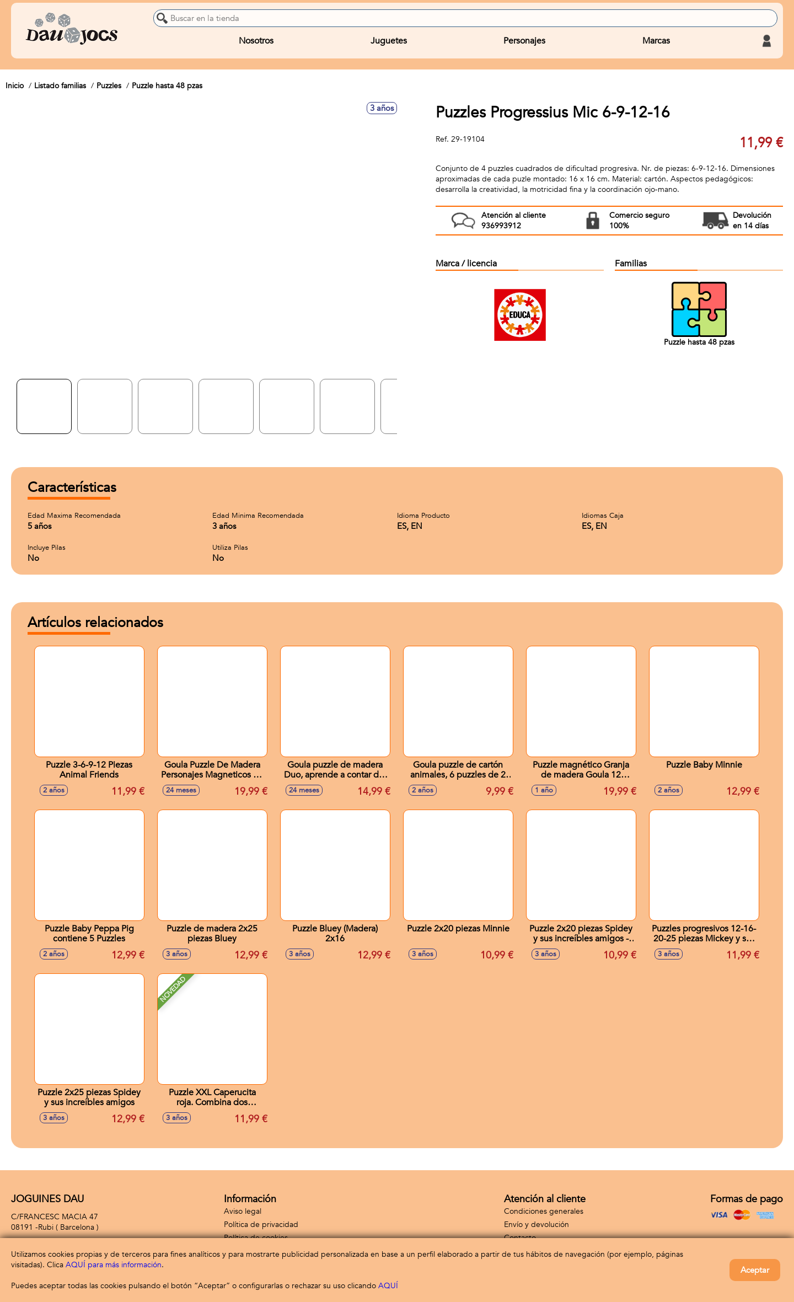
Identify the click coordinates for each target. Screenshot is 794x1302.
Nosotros (256, 41)
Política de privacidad (261, 1224)
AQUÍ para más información (114, 1265)
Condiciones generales (543, 1211)
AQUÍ (388, 1285)
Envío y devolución (536, 1224)
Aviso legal (242, 1211)
